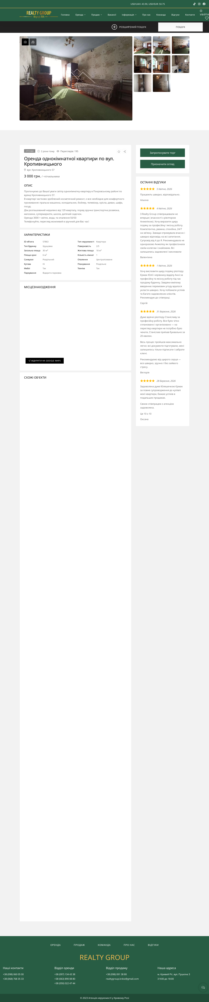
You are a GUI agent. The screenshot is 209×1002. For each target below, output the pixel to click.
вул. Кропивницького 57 (39, 169)
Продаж (79, 945)
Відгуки (153, 945)
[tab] (25, 41)
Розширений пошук (132, 27)
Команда (104, 945)
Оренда (55, 945)
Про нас (129, 945)
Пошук (180, 27)
